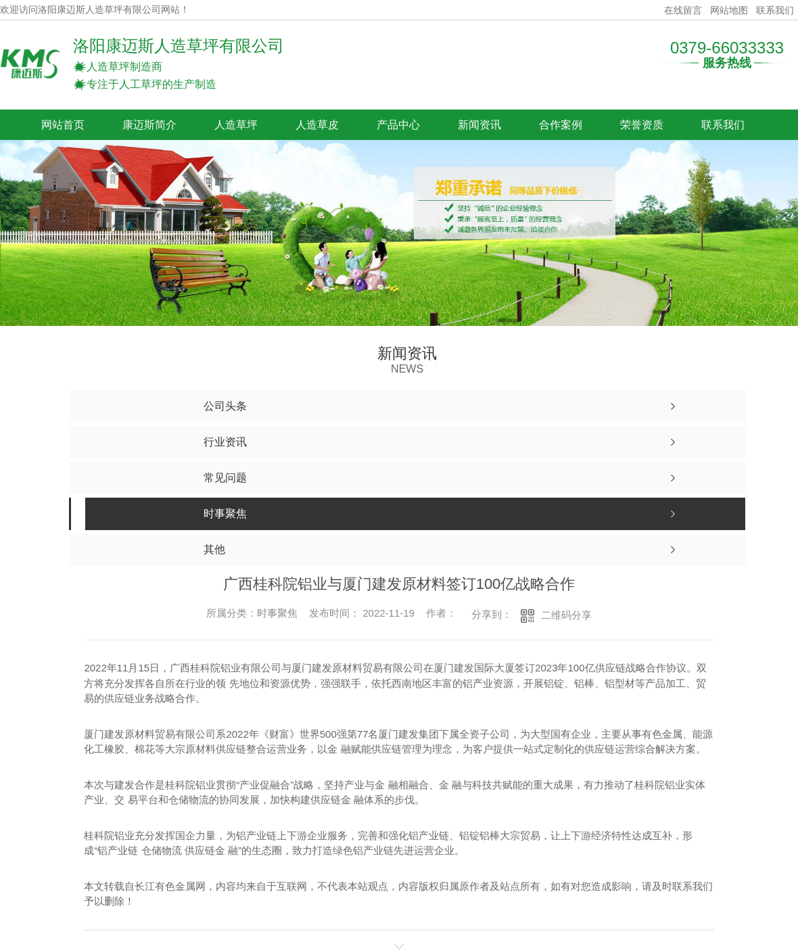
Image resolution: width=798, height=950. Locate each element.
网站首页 (63, 124)
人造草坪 (236, 124)
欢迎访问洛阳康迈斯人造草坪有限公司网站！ (94, 10)
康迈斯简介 (149, 124)
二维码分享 (566, 615)
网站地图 (729, 10)
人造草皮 (317, 124)
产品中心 (398, 124)
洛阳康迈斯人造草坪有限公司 (178, 46)
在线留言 (683, 10)
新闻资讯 (479, 124)
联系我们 (775, 10)
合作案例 (560, 124)
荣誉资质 (641, 124)
